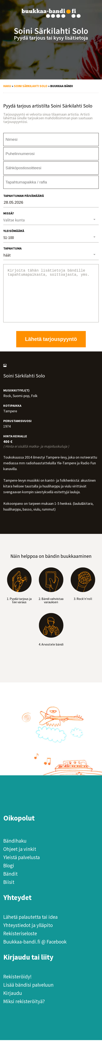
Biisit (8, 892)
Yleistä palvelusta (21, 867)
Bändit (10, 883)
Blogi (8, 875)
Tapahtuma (12, 248)
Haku (7, 86)
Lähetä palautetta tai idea (30, 926)
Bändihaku (14, 850)
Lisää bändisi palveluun (28, 994)
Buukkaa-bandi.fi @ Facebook (34, 951)
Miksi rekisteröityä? (24, 1011)
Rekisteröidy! (17, 986)
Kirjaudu (12, 1003)
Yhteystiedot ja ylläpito (28, 935)
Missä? (8, 213)
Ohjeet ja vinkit (19, 859)
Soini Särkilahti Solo (30, 86)
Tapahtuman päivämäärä (23, 195)
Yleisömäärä (13, 230)
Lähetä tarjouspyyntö (51, 349)
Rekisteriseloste (20, 943)
